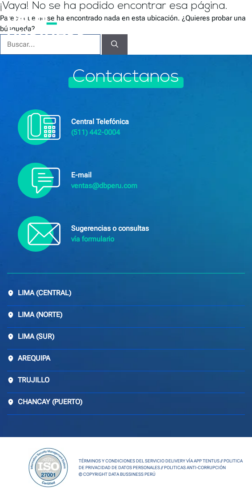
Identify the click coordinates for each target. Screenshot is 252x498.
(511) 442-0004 (95, 132)
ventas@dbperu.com (104, 185)
